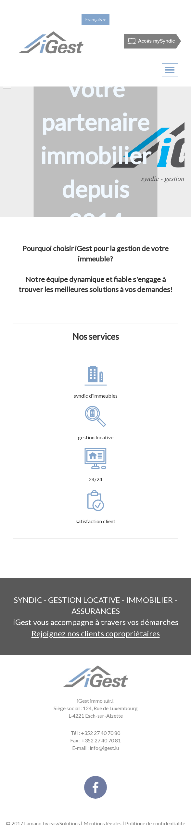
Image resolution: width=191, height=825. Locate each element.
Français (95, 19)
